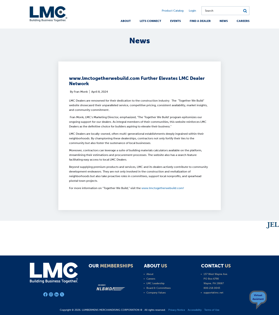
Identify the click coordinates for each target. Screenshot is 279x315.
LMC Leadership (155, 283)
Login (192, 10)
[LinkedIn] (57, 295)
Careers (243, 21)
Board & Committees (158, 288)
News (224, 21)
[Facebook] (46, 295)
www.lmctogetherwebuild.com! (162, 188)
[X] (62, 295)
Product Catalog (172, 10)
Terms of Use (211, 309)
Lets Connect (150, 21)
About (126, 21)
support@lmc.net (213, 292)
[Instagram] (51, 295)
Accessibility (195, 309)
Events (175, 21)
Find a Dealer (200, 21)
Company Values (156, 292)
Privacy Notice (176, 309)
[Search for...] (225, 10)
